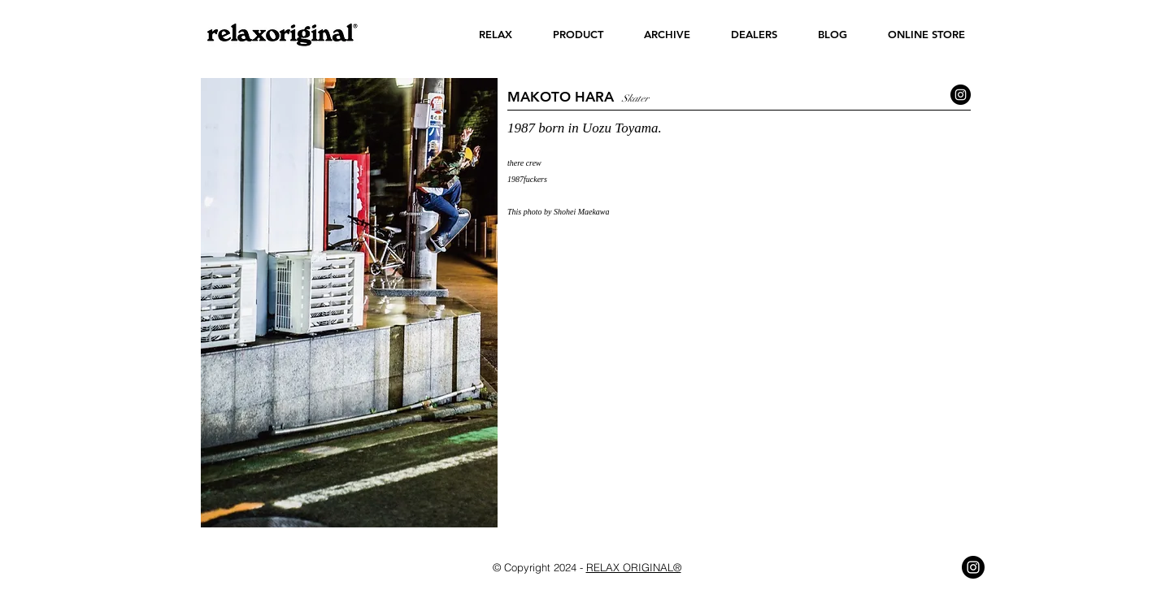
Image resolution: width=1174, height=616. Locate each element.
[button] (496, 34)
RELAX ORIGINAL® (633, 567)
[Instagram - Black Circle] (960, 95)
